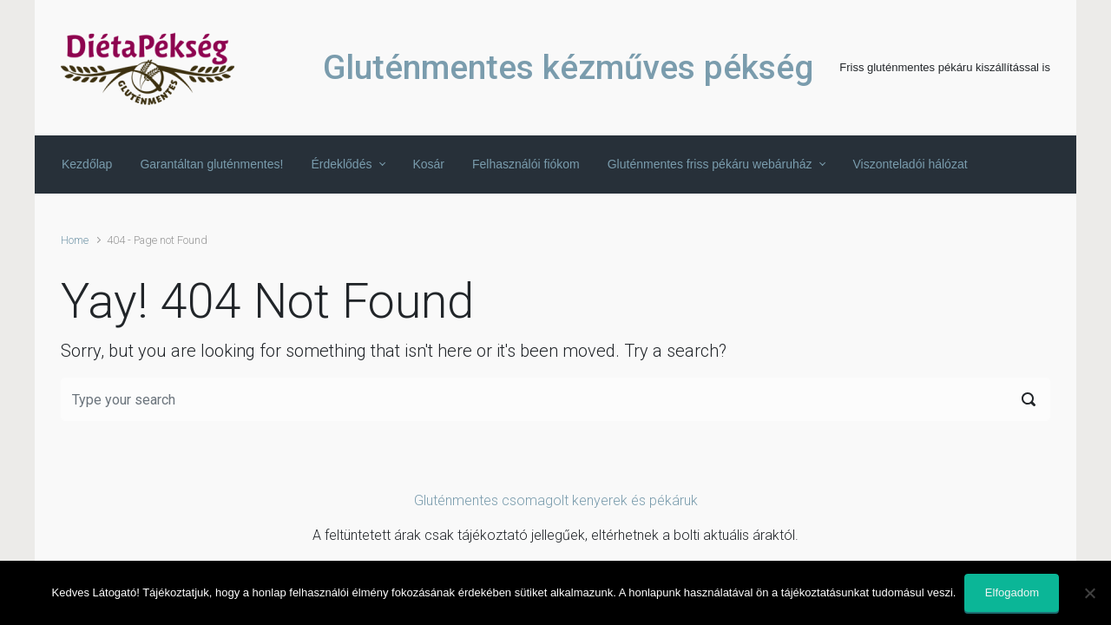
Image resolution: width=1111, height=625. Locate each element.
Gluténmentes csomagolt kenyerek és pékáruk (556, 500)
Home (75, 240)
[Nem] (1089, 593)
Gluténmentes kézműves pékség (568, 68)
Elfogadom (1012, 592)
